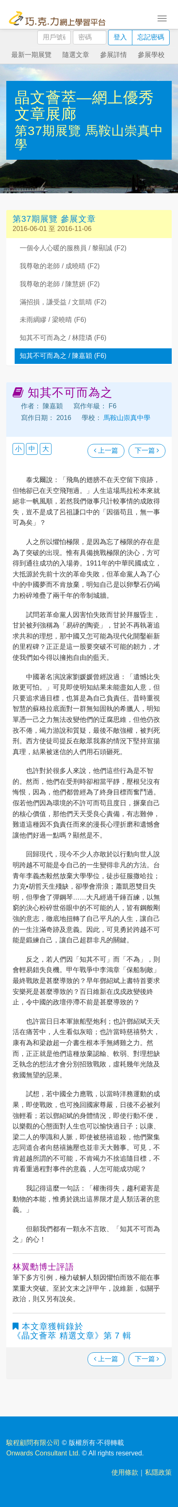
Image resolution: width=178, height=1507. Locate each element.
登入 (120, 37)
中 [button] (31, 448)
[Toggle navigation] (162, 17)
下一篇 (147, 450)
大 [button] (45, 448)
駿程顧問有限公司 (33, 1442)
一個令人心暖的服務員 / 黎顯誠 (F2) (73, 248)
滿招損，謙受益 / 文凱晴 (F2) (63, 302)
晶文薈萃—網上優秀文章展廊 (84, 106)
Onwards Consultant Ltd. (43, 1453)
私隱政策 (158, 1472)
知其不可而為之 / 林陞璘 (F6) (63, 337)
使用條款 (124, 1472)
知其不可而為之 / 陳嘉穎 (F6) (63, 355)
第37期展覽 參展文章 (54, 218)
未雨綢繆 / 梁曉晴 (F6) (53, 319)
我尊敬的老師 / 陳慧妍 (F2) (60, 284)
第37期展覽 (50, 130)
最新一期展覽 (31, 54)
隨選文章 (75, 54)
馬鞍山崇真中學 (126, 417)
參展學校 (151, 54)
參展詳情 (113, 54)
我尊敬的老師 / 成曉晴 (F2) (60, 266)
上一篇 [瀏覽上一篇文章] (106, 450)
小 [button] (18, 448)
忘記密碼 (150, 37)
